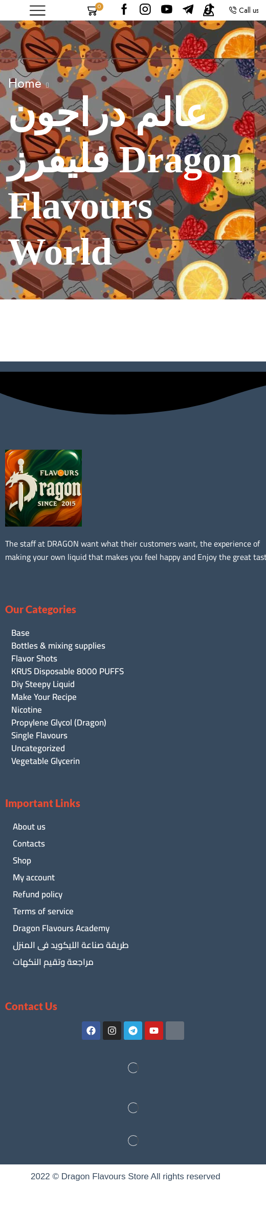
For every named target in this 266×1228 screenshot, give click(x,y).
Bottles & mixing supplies (58, 645)
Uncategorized (38, 748)
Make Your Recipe (44, 697)
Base (20, 633)
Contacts (29, 843)
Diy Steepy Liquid (43, 684)
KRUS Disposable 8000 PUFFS (67, 671)
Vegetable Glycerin (45, 761)
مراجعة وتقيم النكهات (53, 962)
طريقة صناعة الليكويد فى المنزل (71, 945)
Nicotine (26, 709)
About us (29, 826)
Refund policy (37, 894)
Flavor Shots (34, 658)
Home (24, 83)
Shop (22, 860)
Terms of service (43, 911)
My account (34, 877)
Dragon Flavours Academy (61, 928)
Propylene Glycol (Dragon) (58, 722)
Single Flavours (39, 735)
